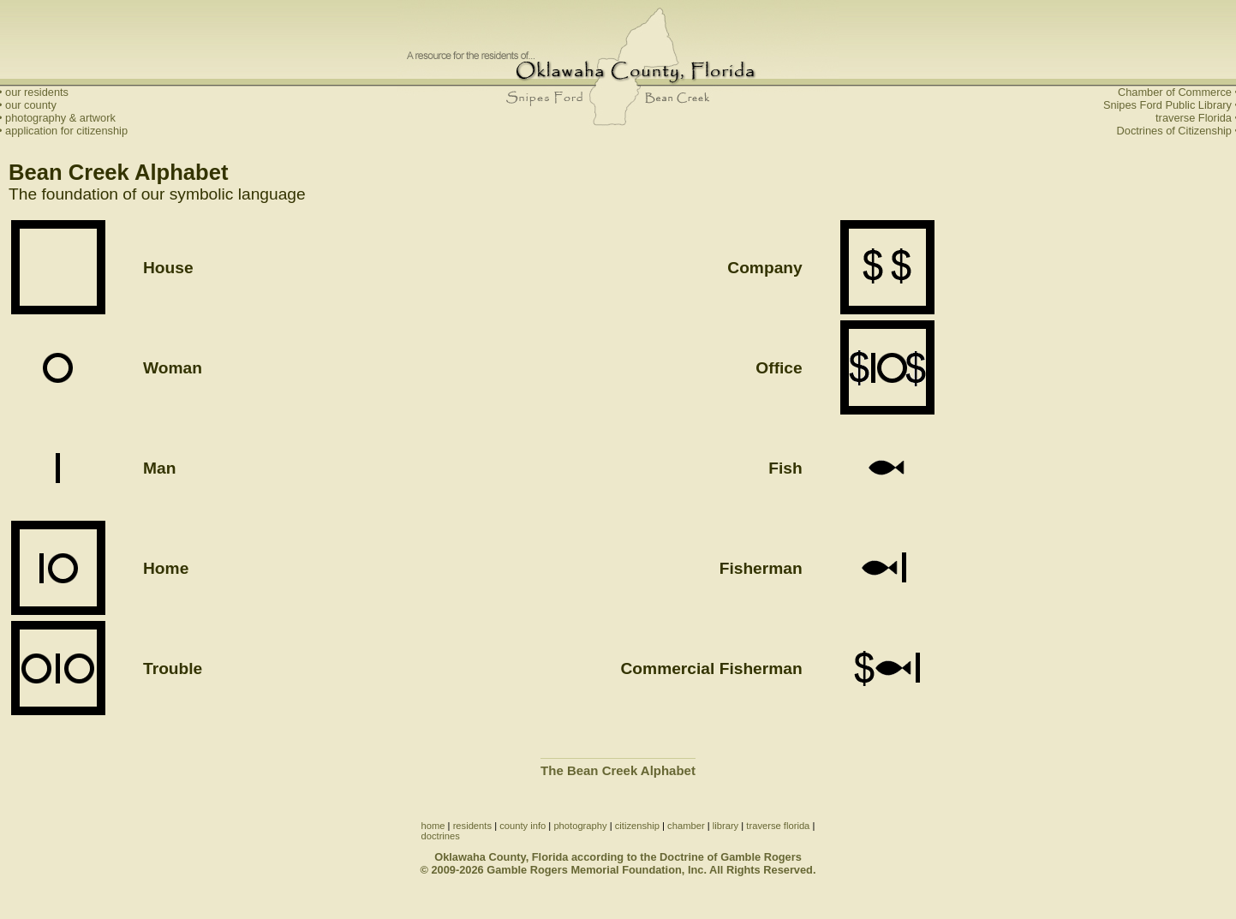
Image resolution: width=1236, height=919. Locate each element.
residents (472, 826)
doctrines (440, 836)
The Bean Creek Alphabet (618, 770)
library (725, 826)
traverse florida (777, 826)
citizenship (637, 826)
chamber (686, 826)
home (433, 826)
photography (579, 826)
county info (522, 826)
